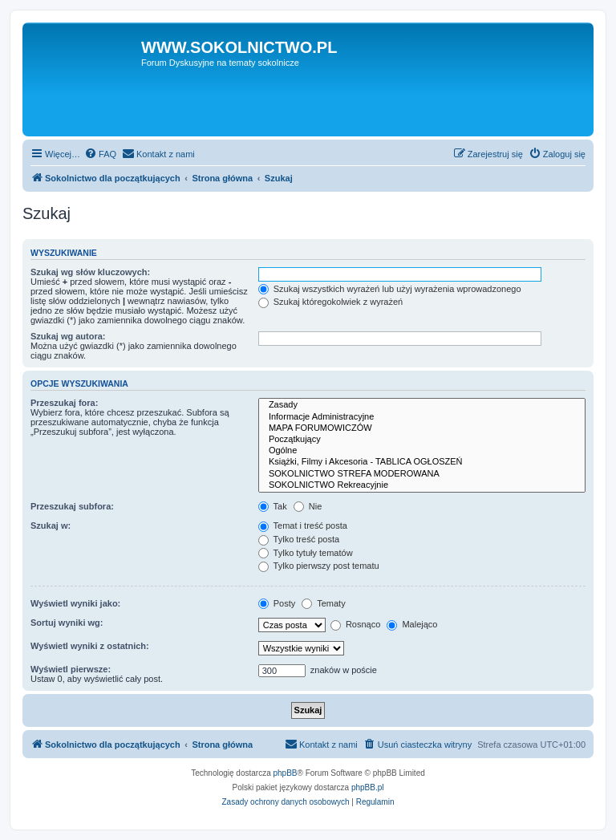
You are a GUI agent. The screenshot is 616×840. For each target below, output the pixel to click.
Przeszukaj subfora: (72, 506)
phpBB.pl (367, 787)
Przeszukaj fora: (64, 403)
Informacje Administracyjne (422, 417)
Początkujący (422, 439)
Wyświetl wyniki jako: (75, 603)
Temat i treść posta (302, 525)
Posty (277, 603)
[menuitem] (100, 154)
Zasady (422, 405)
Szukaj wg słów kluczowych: (90, 272)
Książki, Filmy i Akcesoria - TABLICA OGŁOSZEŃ (422, 462)
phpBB (286, 773)
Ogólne (422, 451)
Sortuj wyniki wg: (66, 622)
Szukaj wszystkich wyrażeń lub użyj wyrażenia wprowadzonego (389, 289)
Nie (308, 506)
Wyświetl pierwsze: (70, 669)
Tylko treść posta (298, 539)
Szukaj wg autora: (68, 336)
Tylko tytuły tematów (305, 553)
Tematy (323, 603)
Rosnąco (355, 624)
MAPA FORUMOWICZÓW (422, 428)
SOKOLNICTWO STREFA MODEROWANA (422, 474)
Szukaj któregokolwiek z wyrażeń (330, 301)
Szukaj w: (50, 525)
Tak (272, 506)
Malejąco (412, 624)
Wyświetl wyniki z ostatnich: (89, 646)
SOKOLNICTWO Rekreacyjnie (422, 485)
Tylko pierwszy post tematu (318, 565)
